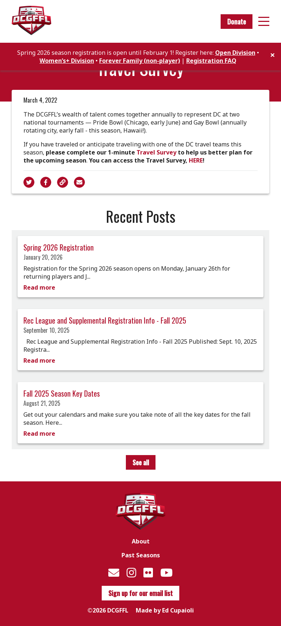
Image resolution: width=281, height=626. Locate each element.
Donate (236, 21)
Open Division (235, 53)
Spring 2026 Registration (58, 247)
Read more (39, 287)
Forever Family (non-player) (139, 61)
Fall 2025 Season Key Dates (61, 393)
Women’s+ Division (67, 61)
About (141, 541)
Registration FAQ (211, 61)
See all (140, 462)
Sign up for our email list (140, 593)
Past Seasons (140, 555)
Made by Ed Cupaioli (165, 610)
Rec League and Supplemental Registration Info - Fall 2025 (104, 320)
